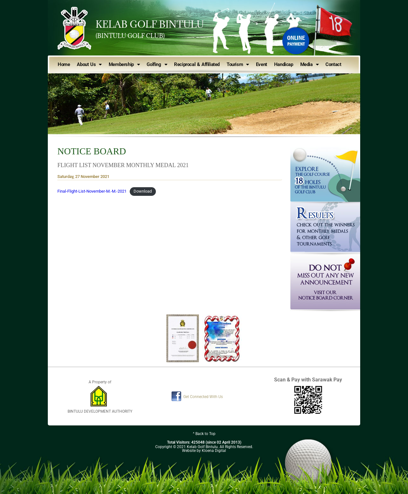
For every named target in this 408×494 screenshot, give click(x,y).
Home (64, 64)
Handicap (283, 64)
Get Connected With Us (203, 396)
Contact (333, 64)
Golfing (157, 64)
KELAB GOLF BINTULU (150, 24)
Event (261, 64)
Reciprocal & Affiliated (197, 64)
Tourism (238, 64)
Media (309, 64)
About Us (89, 64)
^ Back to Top (204, 433)
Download (143, 191)
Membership (124, 64)
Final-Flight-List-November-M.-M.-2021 (92, 191)
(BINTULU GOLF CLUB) (130, 36)
